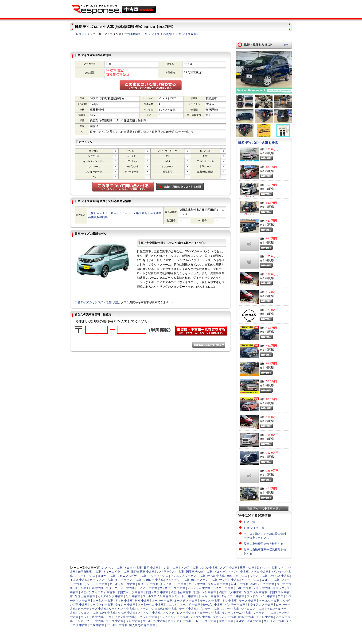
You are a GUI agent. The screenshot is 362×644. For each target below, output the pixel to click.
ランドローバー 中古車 (261, 596)
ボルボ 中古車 (168, 608)
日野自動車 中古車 (142, 571)
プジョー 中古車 (209, 608)
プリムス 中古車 (218, 584)
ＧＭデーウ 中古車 (204, 621)
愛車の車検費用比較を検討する (263, 543)
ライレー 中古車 (125, 604)
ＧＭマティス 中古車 (248, 621)
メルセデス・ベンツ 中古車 (231, 571)
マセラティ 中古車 (264, 612)
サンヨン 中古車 (274, 621)
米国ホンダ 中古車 (204, 592)
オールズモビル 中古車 (89, 588)
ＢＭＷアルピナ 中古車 (131, 576)
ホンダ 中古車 (169, 567)
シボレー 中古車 (153, 580)
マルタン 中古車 (88, 612)
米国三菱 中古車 (85, 596)
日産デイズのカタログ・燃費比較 (96, 302)
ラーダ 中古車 (115, 621)
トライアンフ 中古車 (260, 604)
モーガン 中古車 (212, 604)
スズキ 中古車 (228, 567)
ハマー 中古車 (250, 580)
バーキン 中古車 (117, 625)
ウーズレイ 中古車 (101, 604)
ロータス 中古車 (103, 600)
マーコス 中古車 (269, 600)
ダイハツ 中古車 (266, 567)
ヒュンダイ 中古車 (179, 621)
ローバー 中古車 (162, 600)
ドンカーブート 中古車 (89, 621)
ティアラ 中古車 (147, 588)
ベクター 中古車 (223, 588)
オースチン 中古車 (185, 600)
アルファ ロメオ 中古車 (179, 612)
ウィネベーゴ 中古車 (172, 588)
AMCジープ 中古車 (262, 584)
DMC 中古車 (243, 588)
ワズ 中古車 (132, 621)
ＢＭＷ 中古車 (106, 576)
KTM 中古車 (246, 617)
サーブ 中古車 (188, 608)
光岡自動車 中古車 (89, 571)
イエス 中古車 (79, 580)
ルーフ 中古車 (258, 576)
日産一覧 (249, 522)
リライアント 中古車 (122, 608)
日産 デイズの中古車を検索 (258, 142)
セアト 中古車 (264, 617)
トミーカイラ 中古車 (116, 571)
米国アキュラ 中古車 (130, 592)
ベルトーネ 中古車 (92, 617)
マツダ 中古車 (189, 567)
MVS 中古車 (108, 612)
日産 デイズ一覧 (254, 528)
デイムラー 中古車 (233, 596)
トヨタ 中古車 (133, 567)
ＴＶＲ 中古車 (124, 600)
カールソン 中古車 (101, 580)
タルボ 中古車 (126, 612)
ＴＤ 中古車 (97, 625)
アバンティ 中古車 (199, 588)
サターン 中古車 (229, 580)
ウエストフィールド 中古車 (183, 604)
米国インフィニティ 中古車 (98, 592)
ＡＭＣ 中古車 (239, 584)
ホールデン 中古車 (154, 621)
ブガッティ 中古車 (224, 617)
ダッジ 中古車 (197, 584)
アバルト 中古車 (147, 617)
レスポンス (83, 34)
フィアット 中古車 (149, 612)
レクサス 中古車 (112, 567)
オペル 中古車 (216, 576)
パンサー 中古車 (235, 604)
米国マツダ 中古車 (230, 592)
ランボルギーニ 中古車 (236, 612)
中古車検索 (132, 34)
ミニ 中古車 (132, 596)
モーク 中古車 (248, 600)
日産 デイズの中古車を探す (263, 508)
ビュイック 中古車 (177, 580)
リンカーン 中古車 (95, 584)
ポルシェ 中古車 (237, 576)
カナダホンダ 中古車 (110, 596)
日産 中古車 (151, 567)
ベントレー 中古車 (185, 596)
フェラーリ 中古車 (208, 612)
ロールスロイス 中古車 (156, 596)
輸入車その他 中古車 (142, 625)
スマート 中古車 (85, 576)
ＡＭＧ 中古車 (260, 571)
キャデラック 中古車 (128, 580)
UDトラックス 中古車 (170, 571)
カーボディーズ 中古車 (92, 608)
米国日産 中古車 (181, 592)
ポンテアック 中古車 (204, 580)
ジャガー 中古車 (209, 596)
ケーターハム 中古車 (151, 604)
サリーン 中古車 (148, 584)
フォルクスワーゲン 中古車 (188, 576)
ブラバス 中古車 (279, 576)
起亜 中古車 (225, 621)
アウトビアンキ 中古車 (120, 617)
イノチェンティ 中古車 (173, 617)
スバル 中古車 (209, 567)
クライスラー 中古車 (173, 584)
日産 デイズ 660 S (187, 34)
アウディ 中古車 (158, 576)
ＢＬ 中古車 (229, 600)
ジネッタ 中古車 (147, 608)
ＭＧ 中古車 (142, 600)
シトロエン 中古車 (252, 608)
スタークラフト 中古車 (120, 588)
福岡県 (167, 34)
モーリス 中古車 (209, 600)
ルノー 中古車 (230, 608)
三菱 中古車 (247, 567)
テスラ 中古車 (262, 588)
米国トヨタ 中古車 (156, 592)
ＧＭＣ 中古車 (270, 580)
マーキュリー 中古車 (122, 584)
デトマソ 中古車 (200, 617)
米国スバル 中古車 (255, 592)
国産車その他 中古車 (199, 571)
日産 (144, 34)
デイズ (155, 34)
